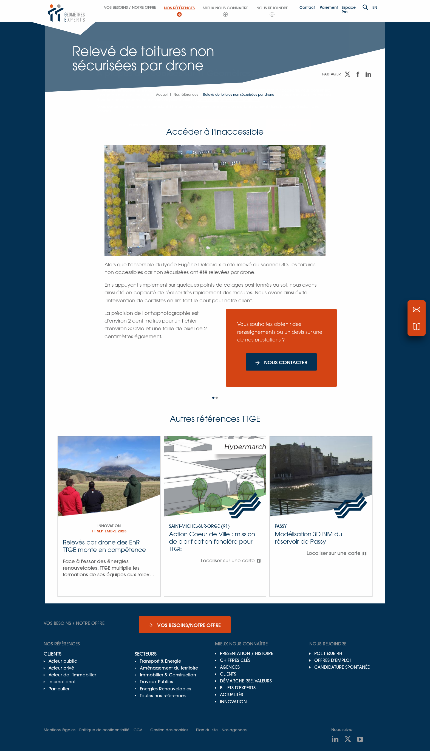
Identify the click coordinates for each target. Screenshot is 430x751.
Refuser (289, 125)
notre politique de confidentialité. (228, 99)
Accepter (217, 125)
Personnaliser (143, 125)
